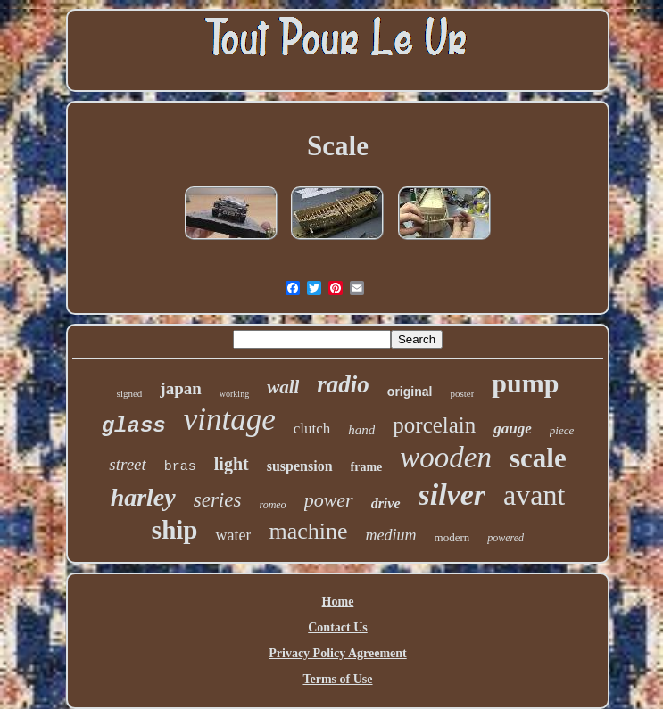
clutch (312, 428)
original (410, 391)
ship (175, 529)
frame (367, 467)
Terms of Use (337, 679)
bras (180, 466)
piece (562, 430)
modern (452, 537)
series (218, 500)
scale (538, 458)
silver (452, 494)
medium (391, 535)
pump (525, 383)
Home (338, 601)
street (127, 464)
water (233, 535)
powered (505, 538)
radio (343, 384)
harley (143, 497)
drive (386, 503)
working (234, 394)
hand (361, 430)
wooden (446, 457)
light (231, 464)
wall (283, 387)
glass (134, 426)
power (328, 500)
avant (534, 495)
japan (180, 388)
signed (130, 393)
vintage (230, 419)
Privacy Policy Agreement (337, 653)
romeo (272, 505)
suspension (300, 466)
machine (308, 531)
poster (462, 393)
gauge (512, 428)
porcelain (434, 425)
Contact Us (338, 627)
